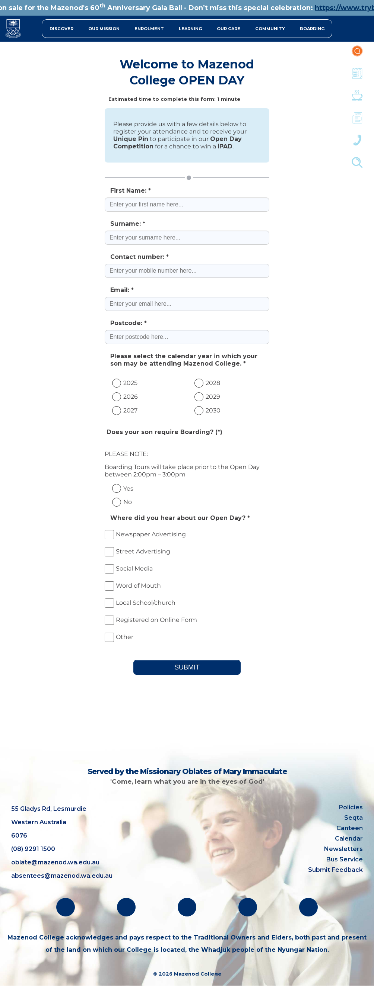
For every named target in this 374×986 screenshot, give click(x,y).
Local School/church (140, 602)
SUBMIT (187, 667)
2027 (130, 410)
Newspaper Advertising (145, 534)
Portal (357, 54)
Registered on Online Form (151, 619)
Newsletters (357, 121)
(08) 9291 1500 (33, 848)
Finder (357, 166)
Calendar (357, 77)
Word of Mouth (133, 585)
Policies (351, 807)
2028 (213, 382)
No (127, 501)
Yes (128, 488)
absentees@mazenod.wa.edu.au (61, 875)
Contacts (357, 144)
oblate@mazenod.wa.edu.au (55, 862)
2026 (130, 396)
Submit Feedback (335, 869)
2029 (213, 396)
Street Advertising (137, 551)
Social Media (129, 568)
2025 (130, 382)
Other (119, 636)
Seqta (353, 817)
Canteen (357, 99)
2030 (213, 410)
